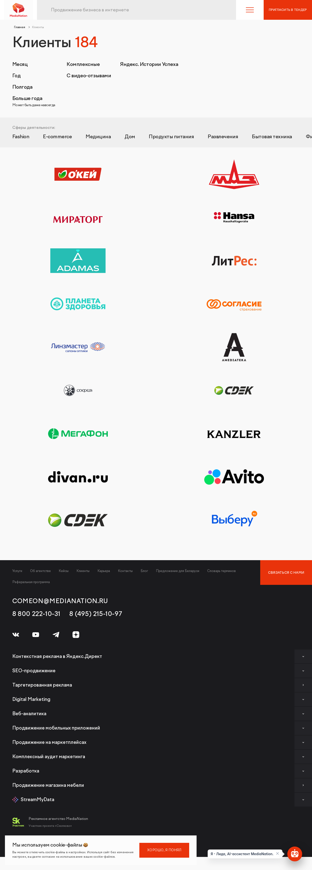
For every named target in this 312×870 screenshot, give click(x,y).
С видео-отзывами (89, 76)
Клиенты (83, 571)
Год (16, 76)
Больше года (33, 101)
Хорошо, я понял (164, 850)
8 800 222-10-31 (36, 614)
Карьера (103, 571)
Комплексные (83, 64)
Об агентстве (40, 571)
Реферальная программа (31, 582)
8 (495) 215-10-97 (95, 614)
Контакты (125, 571)
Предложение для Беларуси (177, 571)
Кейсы (64, 571)
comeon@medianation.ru (60, 601)
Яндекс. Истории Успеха (149, 64)
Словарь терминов (221, 571)
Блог (144, 571)
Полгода (22, 87)
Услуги (17, 571)
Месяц (20, 64)
